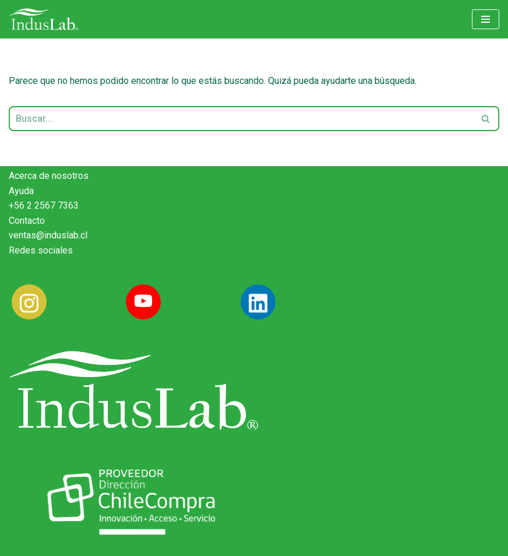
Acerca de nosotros (49, 175)
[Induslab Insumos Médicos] (44, 19)
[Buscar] (241, 118)
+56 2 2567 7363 (44, 205)
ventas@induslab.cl (48, 235)
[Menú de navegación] (485, 19)
